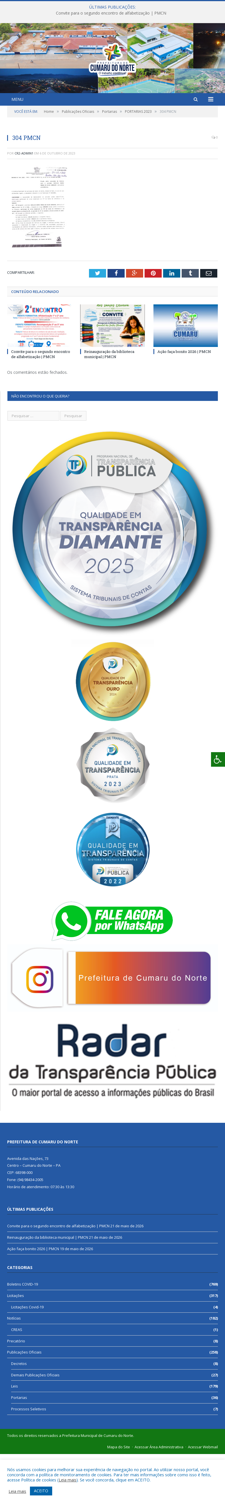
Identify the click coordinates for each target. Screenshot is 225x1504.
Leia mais (67, 1479)
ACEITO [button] (41, 1490)
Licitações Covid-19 (27, 1357)
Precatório (16, 1390)
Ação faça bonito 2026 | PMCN (184, 401)
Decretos (19, 1413)
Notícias (14, 1368)
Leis (14, 1436)
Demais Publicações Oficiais (35, 1424)
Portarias (19, 1447)
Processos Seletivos (28, 1458)
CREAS (16, 1379)
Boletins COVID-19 (22, 1334)
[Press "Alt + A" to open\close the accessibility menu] (218, 759)
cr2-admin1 (24, 203)
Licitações (15, 1345)
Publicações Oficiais (24, 1402)
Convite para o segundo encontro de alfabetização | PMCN (111, 13)
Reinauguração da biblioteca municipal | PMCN (109, 404)
